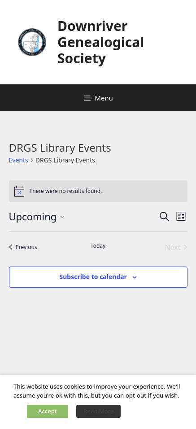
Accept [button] (47, 411)
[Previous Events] (23, 247)
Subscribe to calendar (92, 276)
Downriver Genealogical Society (100, 42)
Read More (98, 411)
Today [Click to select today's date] (98, 246)
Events (18, 160)
